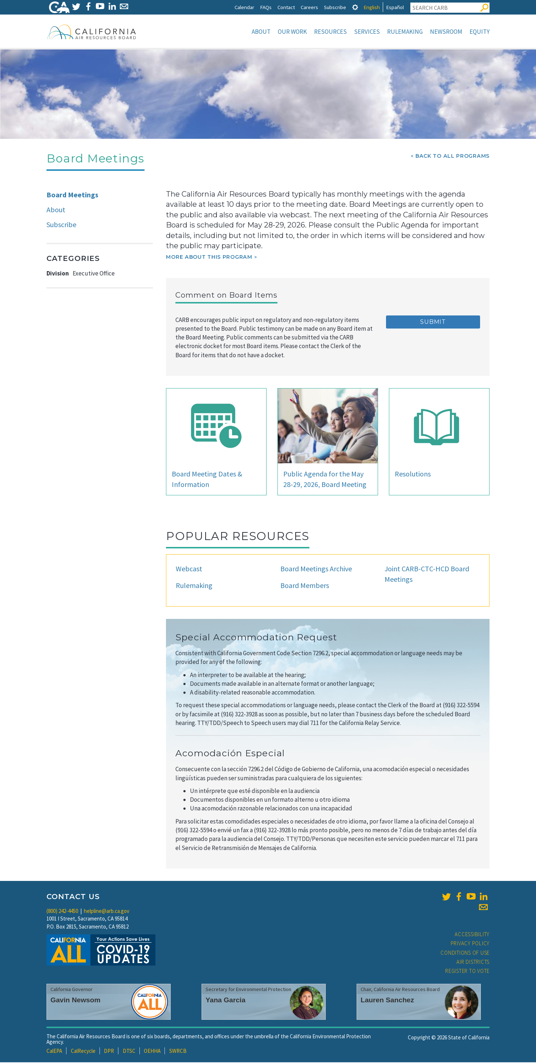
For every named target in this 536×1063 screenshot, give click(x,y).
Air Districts (473, 962)
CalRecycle (83, 1051)
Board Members (304, 586)
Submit (433, 322)
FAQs (266, 7)
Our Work (292, 32)
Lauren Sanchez (387, 1000)
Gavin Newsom (75, 1000)
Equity (480, 32)
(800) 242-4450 (62, 911)
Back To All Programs (452, 156)
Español (395, 7)
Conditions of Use (465, 953)
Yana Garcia (225, 1000)
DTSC (129, 1051)
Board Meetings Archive (316, 569)
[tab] (355, 7)
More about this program (209, 257)
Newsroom (446, 32)
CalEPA (54, 1051)
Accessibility (472, 934)
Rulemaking (405, 32)
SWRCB (178, 1051)
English (372, 7)
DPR (109, 1051)
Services (367, 32)
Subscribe (335, 7)
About (261, 32)
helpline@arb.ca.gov (106, 911)
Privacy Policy (470, 944)
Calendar (244, 7)
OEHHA (152, 1051)
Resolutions (413, 474)
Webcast (189, 569)
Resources (330, 32)
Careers (309, 7)
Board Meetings (72, 195)
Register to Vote (467, 971)
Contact (286, 7)
